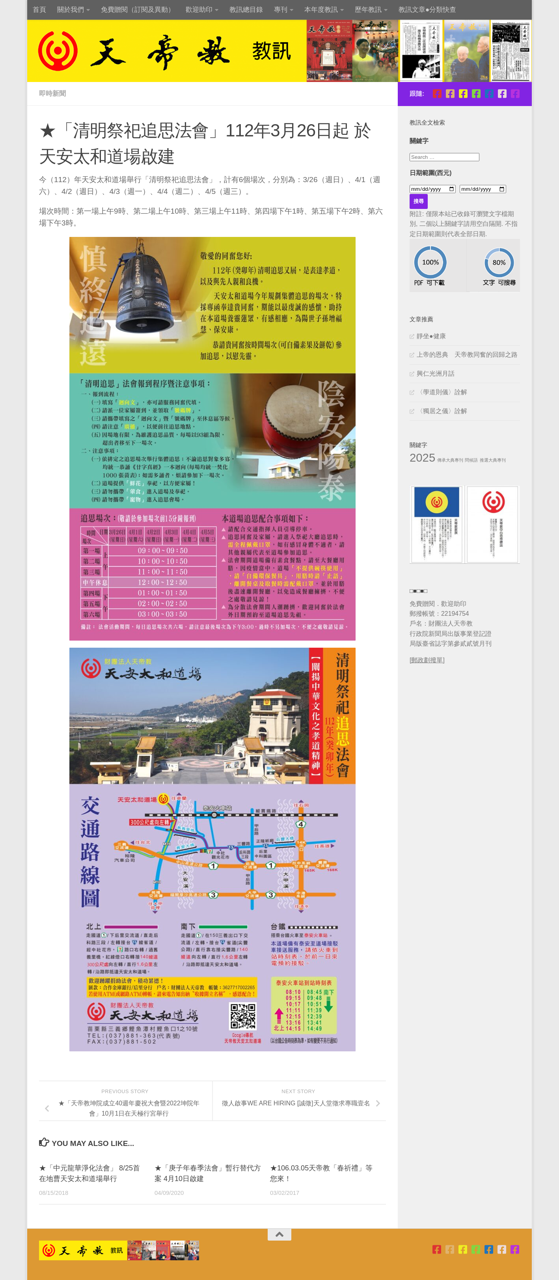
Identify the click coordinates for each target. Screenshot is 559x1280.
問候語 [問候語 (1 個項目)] (471, 460)
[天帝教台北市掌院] (437, 94)
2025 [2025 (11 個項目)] (422, 457)
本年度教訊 (321, 9)
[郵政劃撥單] (427, 660)
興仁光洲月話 (436, 373)
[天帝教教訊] (489, 94)
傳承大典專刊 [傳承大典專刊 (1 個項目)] (450, 460)
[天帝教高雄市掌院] (463, 94)
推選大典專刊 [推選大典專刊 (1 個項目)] (493, 460)
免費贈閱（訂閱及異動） (138, 9)
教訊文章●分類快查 (427, 9)
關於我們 (70, 9)
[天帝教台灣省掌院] (450, 94)
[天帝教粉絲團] (515, 94)
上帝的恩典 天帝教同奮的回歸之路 (467, 354)
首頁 (39, 9)
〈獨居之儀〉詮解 (442, 411)
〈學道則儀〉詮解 (442, 392)
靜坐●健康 (431, 336)
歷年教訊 (368, 9)
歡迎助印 (199, 9)
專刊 (280, 9)
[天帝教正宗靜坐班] (502, 94)
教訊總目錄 (246, 9)
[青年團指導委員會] (476, 94)
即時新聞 (52, 93)
